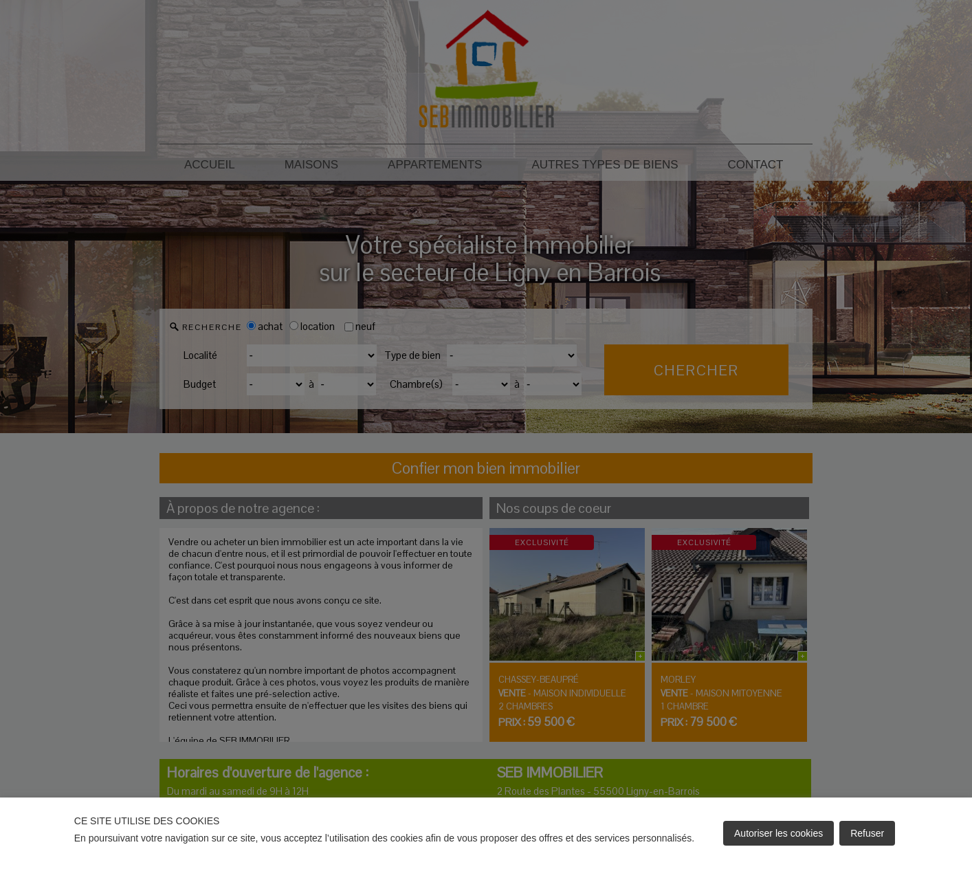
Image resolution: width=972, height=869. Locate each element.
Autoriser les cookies (778, 833)
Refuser (867, 833)
